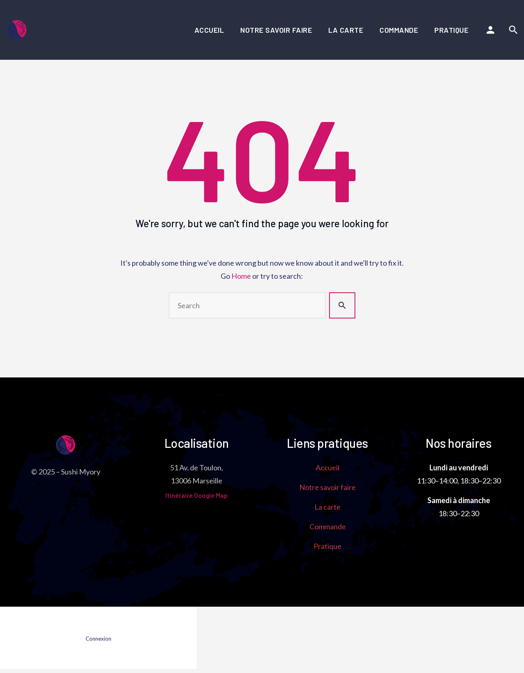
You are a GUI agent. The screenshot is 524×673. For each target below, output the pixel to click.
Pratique (451, 29)
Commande (398, 29)
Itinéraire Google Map (196, 495)
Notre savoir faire (276, 29)
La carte (345, 29)
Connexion (98, 638)
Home (241, 275)
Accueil (209, 29)
